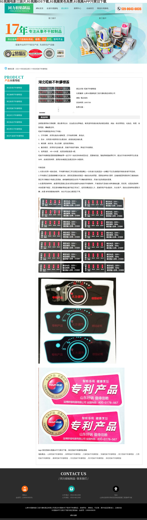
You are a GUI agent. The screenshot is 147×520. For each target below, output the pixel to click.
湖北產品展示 (26, 69)
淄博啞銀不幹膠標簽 (73, 454)
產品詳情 (44, 117)
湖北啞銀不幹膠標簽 (40, 69)
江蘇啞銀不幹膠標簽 (90, 454)
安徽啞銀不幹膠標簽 (108, 454)
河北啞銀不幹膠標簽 (78, 458)
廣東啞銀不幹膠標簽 (60, 458)
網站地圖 (73, 515)
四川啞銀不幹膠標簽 (96, 458)
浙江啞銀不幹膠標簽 (126, 454)
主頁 (17, 69)
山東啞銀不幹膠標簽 (55, 454)
